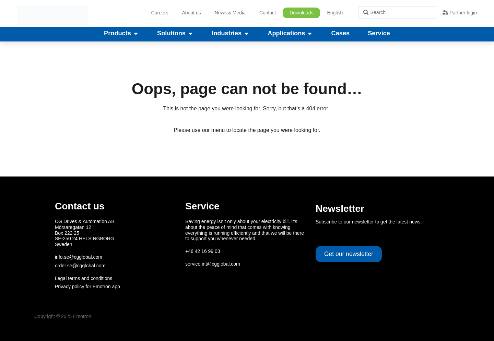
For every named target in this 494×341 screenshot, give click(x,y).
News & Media (230, 12)
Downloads (301, 12)
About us (191, 12)
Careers (159, 12)
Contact (267, 12)
